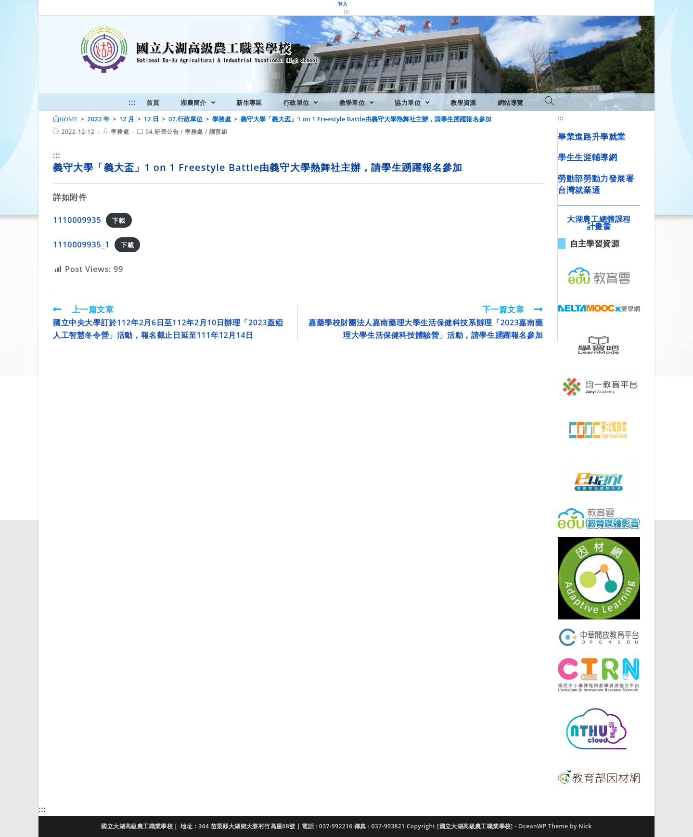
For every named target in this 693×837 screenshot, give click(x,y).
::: (346, 11)
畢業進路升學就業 (592, 136)
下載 (118, 220)
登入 (343, 3)
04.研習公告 (162, 132)
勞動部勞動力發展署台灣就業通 (596, 184)
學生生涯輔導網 (587, 157)
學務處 (120, 132)
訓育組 (218, 132)
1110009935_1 (81, 244)
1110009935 (77, 219)
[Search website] (549, 101)
